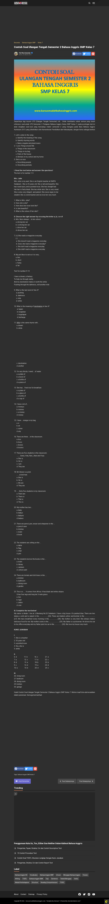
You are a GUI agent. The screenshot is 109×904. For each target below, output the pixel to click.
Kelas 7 (32, 774)
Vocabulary (33, 875)
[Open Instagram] (89, 894)
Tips (47, 879)
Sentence (54, 879)
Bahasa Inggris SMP (24, 774)
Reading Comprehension (49, 882)
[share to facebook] (77, 54)
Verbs (76, 879)
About (16, 894)
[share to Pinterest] (93, 54)
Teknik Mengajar (65, 879)
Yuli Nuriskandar (26, 53)
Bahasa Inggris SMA (36, 879)
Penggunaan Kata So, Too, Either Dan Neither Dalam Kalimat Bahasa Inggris (48, 843)
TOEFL (24, 879)
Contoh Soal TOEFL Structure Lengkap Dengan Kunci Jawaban (40, 858)
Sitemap (31, 894)
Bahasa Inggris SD (21, 875)
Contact (23, 894)
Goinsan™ (57, 901)
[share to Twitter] (86, 54)
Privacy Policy (42, 894)
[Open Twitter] (84, 894)
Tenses (85, 875)
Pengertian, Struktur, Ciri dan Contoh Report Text (35, 863)
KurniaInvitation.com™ (74, 901)
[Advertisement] (54, 24)
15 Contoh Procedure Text (27, 853)
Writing (17, 879)
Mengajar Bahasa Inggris (71, 875)
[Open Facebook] (79, 894)
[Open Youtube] (93, 894)
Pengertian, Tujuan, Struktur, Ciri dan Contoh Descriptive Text (39, 848)
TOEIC (62, 882)
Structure (35, 882)
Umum (58, 875)
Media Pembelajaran (22, 882)
